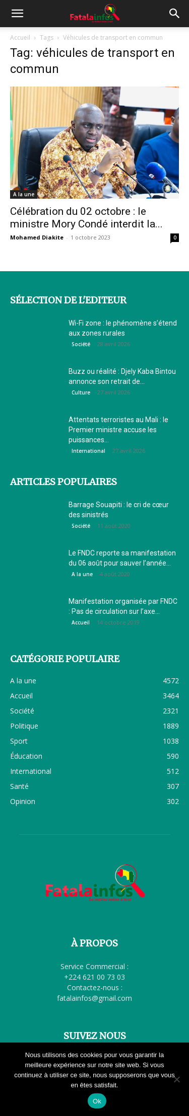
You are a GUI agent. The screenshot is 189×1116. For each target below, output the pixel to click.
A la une (23, 194)
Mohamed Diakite (37, 237)
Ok (97, 1101)
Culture (81, 392)
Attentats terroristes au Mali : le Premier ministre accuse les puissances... (118, 430)
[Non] (176, 1079)
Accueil (20, 37)
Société (81, 344)
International (88, 450)
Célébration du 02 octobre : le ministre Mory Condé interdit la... (86, 217)
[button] (17, 13)
